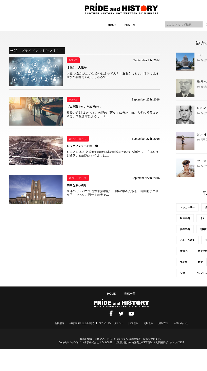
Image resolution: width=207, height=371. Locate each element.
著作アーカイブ (78, 138)
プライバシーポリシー (111, 323)
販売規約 (133, 323)
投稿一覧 (130, 25)
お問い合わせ (180, 323)
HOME (112, 25)
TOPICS (73, 60)
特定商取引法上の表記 (82, 323)
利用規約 (148, 323)
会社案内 (59, 323)
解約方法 (163, 323)
